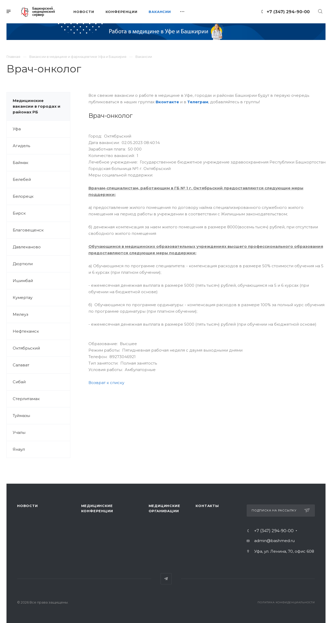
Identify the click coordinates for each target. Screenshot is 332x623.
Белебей (22, 179)
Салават (21, 364)
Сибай (19, 381)
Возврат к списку (106, 382)
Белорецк (23, 196)
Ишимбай (23, 280)
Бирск (19, 213)
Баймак (20, 162)
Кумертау (22, 297)
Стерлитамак (26, 398)
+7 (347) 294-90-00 (288, 11)
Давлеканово (27, 246)
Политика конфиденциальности (286, 602)
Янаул (19, 449)
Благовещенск (28, 230)
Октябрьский (26, 348)
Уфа (17, 128)
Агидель (21, 145)
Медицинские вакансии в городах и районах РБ (36, 106)
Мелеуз (20, 314)
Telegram (166, 578)
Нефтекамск (26, 331)
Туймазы (21, 415)
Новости (27, 506)
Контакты (207, 506)
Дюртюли (23, 263)
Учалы (19, 432)
